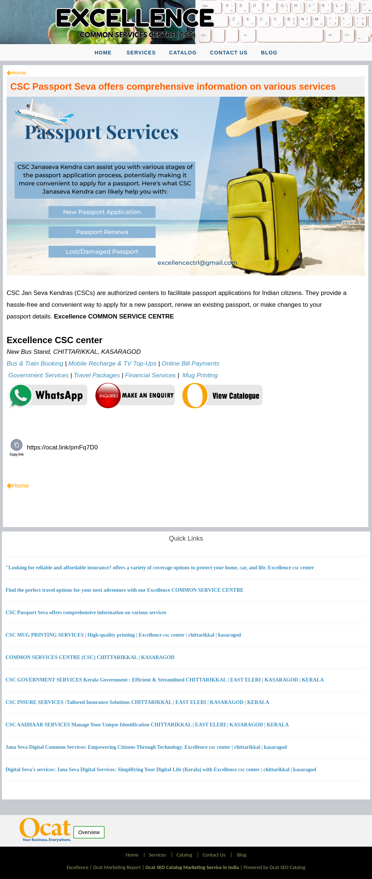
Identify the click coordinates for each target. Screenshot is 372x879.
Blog (269, 53)
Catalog (183, 53)
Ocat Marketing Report (117, 867)
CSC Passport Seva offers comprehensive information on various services (173, 86)
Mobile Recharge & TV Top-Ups (113, 363)
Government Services (38, 375)
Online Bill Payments (191, 363)
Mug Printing (200, 375)
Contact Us (229, 53)
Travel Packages (97, 375)
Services (141, 53)
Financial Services (150, 375)
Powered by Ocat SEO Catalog (274, 867)
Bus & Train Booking (35, 363)
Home (103, 53)
